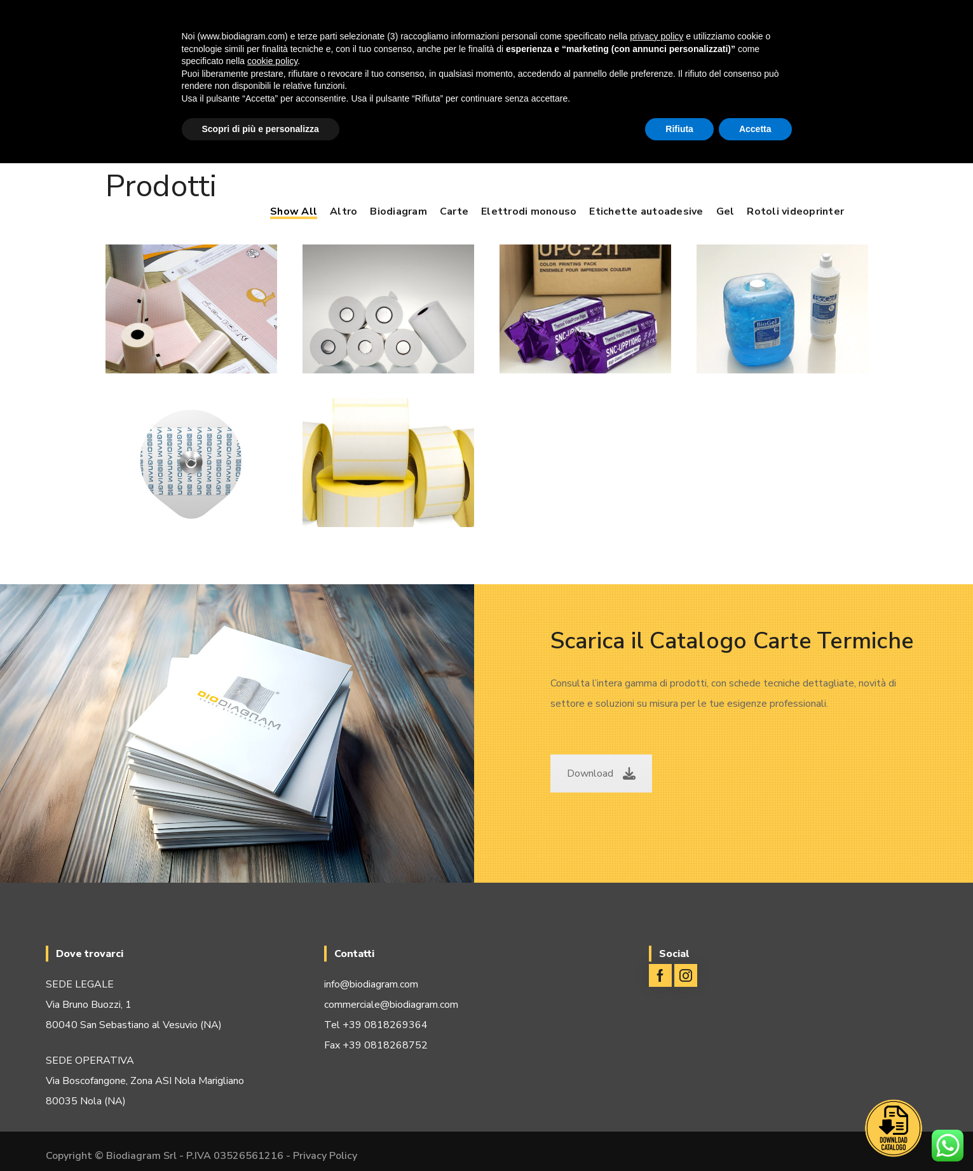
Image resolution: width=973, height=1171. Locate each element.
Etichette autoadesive (646, 211)
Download (601, 773)
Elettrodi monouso (528, 211)
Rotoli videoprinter (795, 211)
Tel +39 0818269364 (376, 1025)
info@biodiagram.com (371, 984)
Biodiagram (398, 211)
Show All (293, 211)
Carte (454, 211)
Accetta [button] (755, 129)
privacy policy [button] (656, 36)
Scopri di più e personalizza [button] (260, 129)
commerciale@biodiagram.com (391, 1005)
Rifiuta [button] (679, 129)
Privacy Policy (325, 1156)
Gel (725, 211)
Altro (343, 211)
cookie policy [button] (272, 61)
